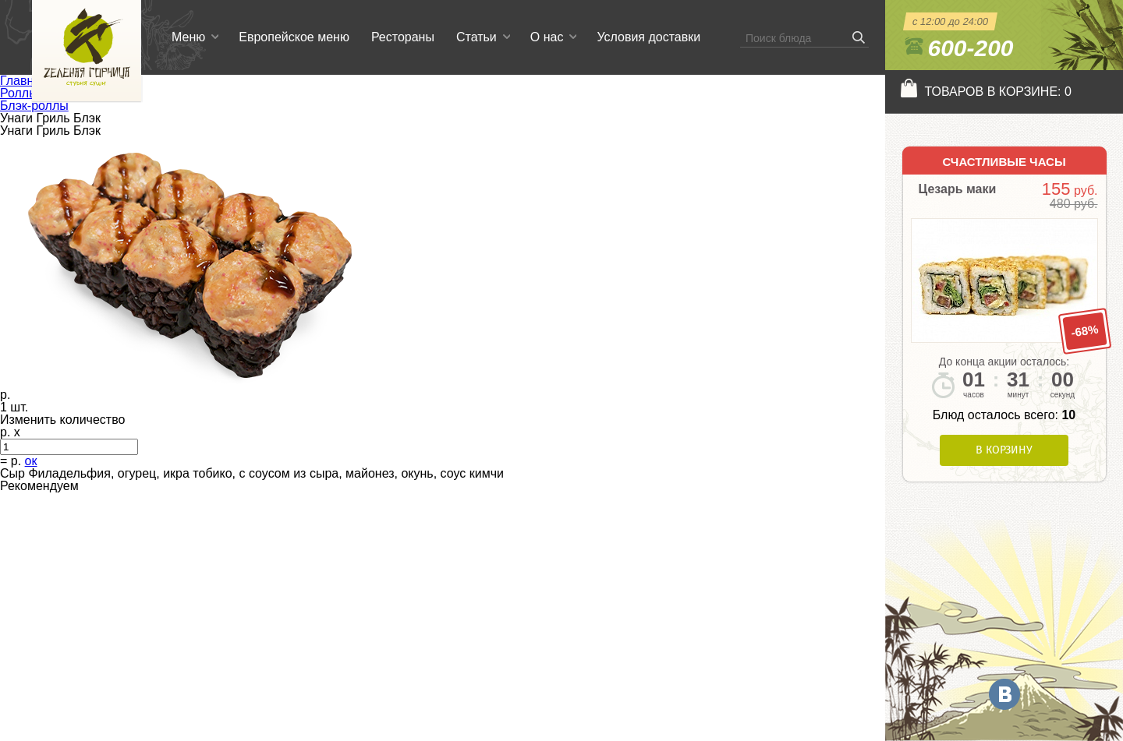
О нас (547, 37)
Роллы (19, 93)
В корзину (1004, 450)
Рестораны (402, 37)
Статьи (476, 37)
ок (31, 461)
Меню (188, 37)
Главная (24, 80)
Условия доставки (648, 37)
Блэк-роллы (34, 105)
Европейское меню (294, 37)
